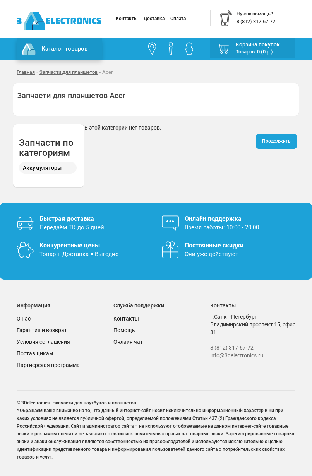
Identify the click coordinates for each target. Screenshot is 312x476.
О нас (24, 319)
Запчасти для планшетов (68, 72)
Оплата (178, 18)
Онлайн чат (128, 342)
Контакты (127, 18)
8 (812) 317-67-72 (232, 348)
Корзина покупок (258, 44)
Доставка (154, 18)
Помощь (124, 330)
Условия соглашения (43, 342)
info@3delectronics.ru (236, 355)
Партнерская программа (48, 365)
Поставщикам (35, 353)
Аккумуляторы (42, 168)
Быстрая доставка (66, 218)
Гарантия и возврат (42, 330)
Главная (26, 72)
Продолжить (276, 141)
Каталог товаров (55, 49)
